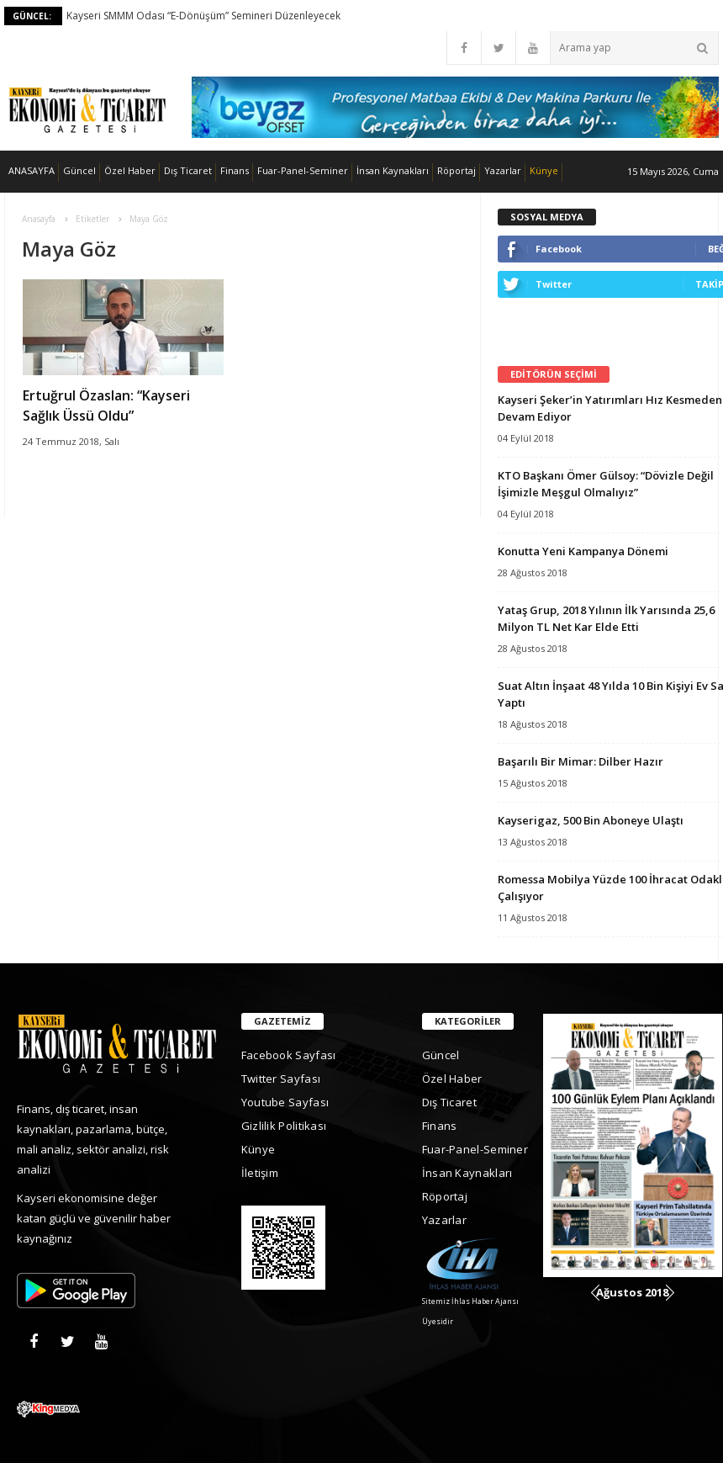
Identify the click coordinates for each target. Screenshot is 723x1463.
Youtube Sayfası (285, 1102)
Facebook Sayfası (288, 1055)
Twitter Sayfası (281, 1078)
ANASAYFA (31, 170)
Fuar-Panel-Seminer (302, 170)
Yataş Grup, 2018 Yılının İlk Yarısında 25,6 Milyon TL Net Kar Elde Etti (606, 618)
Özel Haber (130, 170)
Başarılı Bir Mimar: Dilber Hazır (580, 761)
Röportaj (456, 170)
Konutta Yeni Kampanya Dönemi (583, 551)
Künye (544, 170)
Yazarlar (502, 170)
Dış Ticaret (188, 170)
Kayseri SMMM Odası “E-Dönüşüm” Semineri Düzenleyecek (203, 15)
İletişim (259, 1172)
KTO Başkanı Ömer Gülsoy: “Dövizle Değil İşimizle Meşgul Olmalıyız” (606, 484)
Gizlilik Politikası (284, 1125)
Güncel (79, 170)
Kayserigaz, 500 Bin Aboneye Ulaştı (590, 820)
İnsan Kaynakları (392, 170)
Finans (234, 170)
